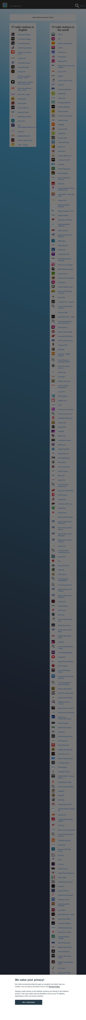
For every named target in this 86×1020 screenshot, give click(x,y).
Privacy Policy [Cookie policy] (54, 986)
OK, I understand (28, 1002)
